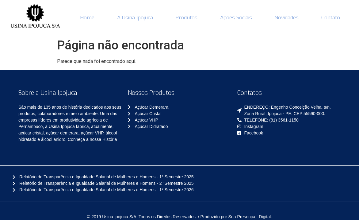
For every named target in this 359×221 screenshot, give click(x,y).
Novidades (286, 17)
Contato (330, 17)
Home (87, 17)
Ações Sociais (236, 17)
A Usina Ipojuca (135, 17)
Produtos (186, 17)
